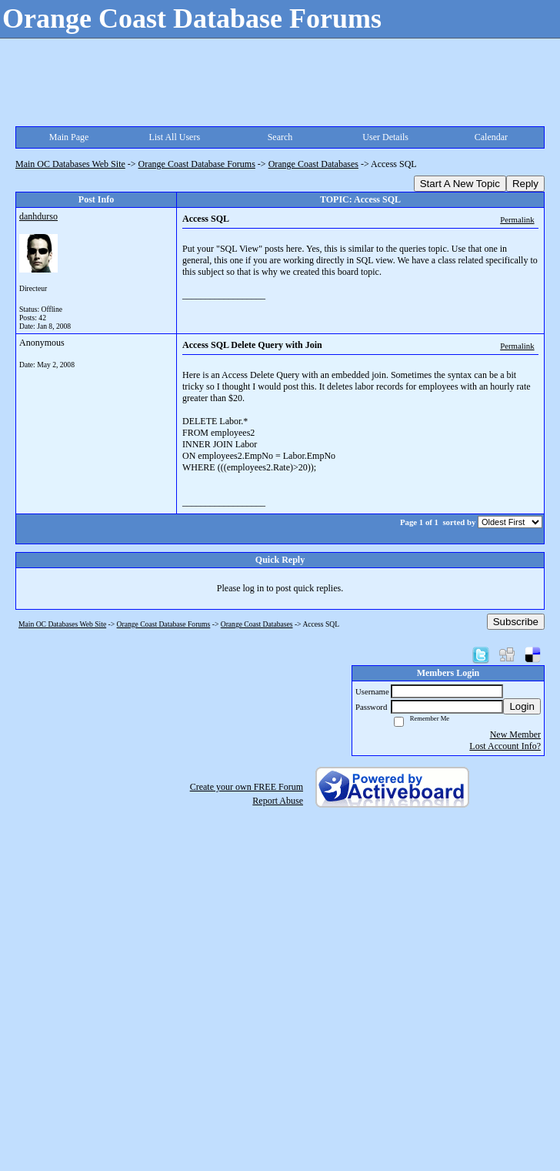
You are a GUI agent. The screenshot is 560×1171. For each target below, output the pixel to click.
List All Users (174, 137)
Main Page (69, 137)
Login (522, 706)
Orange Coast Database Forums (196, 164)
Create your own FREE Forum (246, 786)
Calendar (491, 137)
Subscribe (515, 621)
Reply (525, 183)
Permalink (517, 219)
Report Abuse (277, 800)
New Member (515, 734)
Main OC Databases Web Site (70, 164)
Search (280, 137)
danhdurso (38, 216)
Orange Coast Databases (313, 164)
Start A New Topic (460, 183)
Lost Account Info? (505, 746)
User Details (385, 137)
